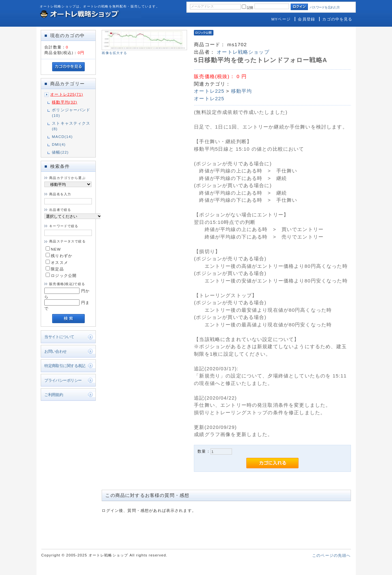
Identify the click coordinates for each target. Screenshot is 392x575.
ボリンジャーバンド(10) (71, 112)
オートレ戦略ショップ (243, 52)
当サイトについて (59, 337)
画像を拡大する (114, 53)
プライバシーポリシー (62, 380)
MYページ (281, 19)
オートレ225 (209, 91)
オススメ (57, 262)
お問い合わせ (55, 351)
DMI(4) (58, 144)
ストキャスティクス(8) (71, 126)
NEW (53, 249)
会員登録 (306, 19)
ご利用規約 (53, 394)
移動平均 (241, 91)
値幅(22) (60, 152)
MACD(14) (62, 136)
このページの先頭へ (331, 555)
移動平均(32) (64, 102)
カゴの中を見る (337, 19)
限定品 (55, 269)
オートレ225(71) (66, 94)
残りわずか (59, 255)
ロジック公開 (61, 275)
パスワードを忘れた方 (325, 7)
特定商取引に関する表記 (64, 365)
